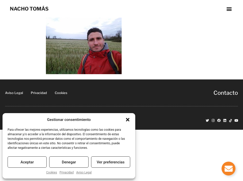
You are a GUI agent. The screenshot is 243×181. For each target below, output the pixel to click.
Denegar (69, 162)
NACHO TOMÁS (29, 9)
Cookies (51, 172)
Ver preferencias (110, 162)
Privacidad (67, 172)
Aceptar (27, 162)
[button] (127, 119)
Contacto (225, 92)
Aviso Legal (84, 172)
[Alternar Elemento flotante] (228, 168)
